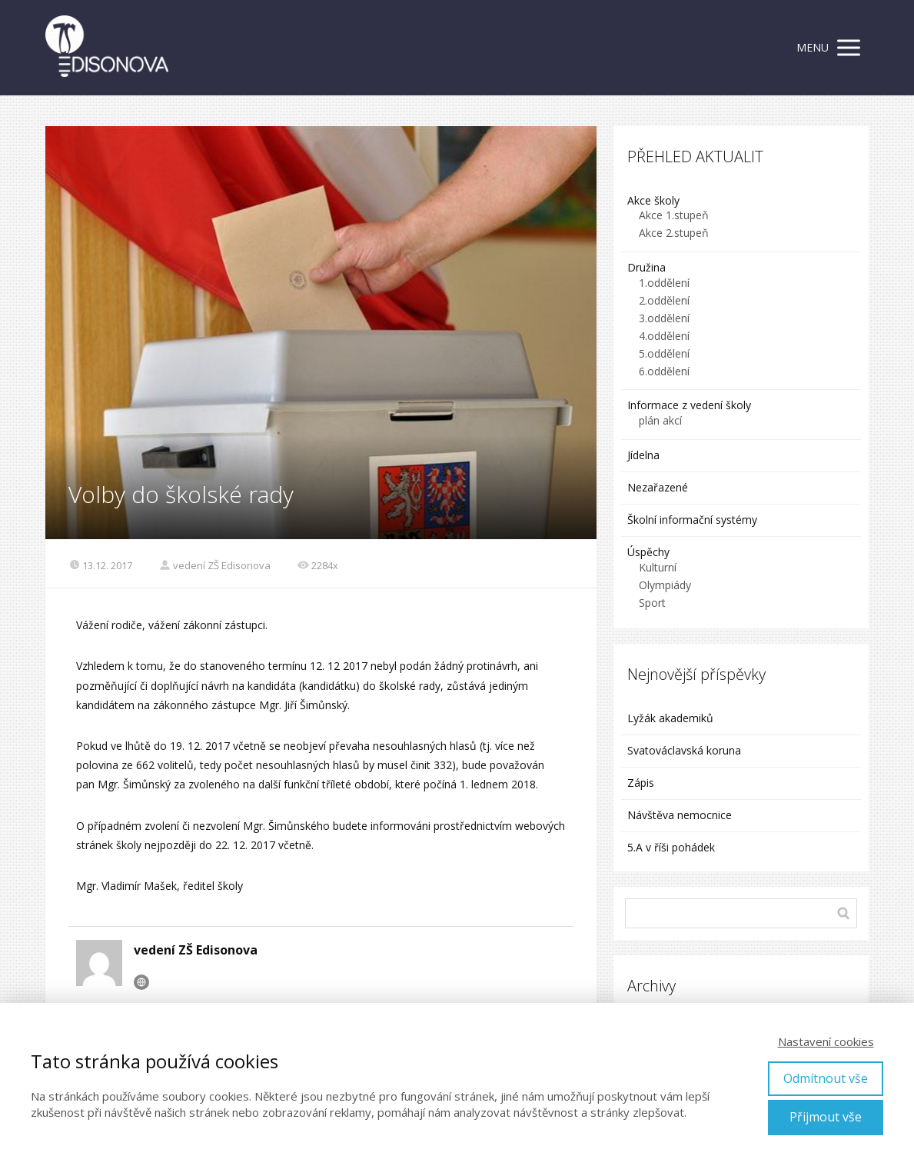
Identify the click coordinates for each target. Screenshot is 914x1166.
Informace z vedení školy (689, 405)
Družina (646, 267)
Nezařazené (657, 487)
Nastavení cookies (826, 1041)
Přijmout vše (825, 1116)
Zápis (640, 782)
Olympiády (665, 585)
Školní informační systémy (692, 519)
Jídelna (643, 455)
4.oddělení (664, 335)
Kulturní (657, 567)
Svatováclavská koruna (684, 750)
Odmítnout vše (825, 1078)
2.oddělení (664, 300)
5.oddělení (664, 353)
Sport (652, 602)
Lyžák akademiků (670, 718)
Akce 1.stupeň (674, 215)
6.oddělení (664, 371)
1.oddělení (664, 282)
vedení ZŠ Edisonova (215, 565)
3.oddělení (664, 318)
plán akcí (660, 420)
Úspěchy (648, 552)
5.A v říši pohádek (671, 847)
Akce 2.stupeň (674, 232)
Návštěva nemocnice (679, 815)
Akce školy (653, 200)
